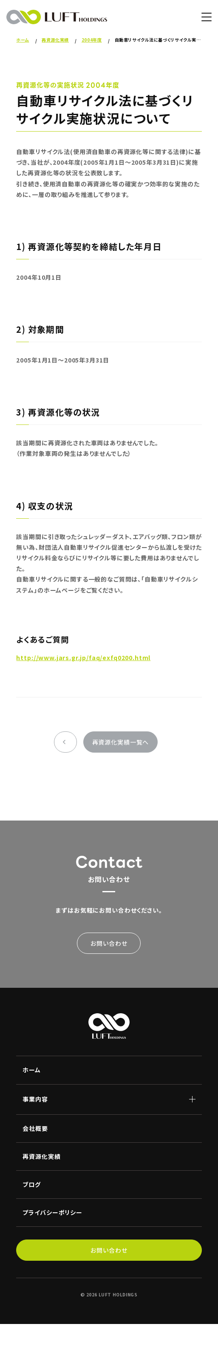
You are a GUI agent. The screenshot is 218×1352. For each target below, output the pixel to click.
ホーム (32, 1069)
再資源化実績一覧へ (120, 742)
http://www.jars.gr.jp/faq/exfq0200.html (83, 657)
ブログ (32, 1184)
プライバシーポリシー (52, 1212)
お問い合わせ (109, 943)
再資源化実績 (41, 1156)
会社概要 (35, 1128)
